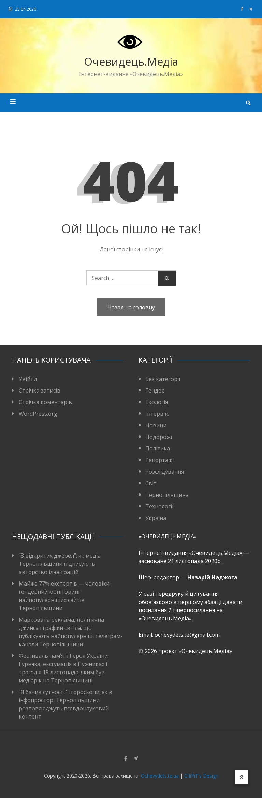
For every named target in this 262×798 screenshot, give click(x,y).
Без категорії (162, 379)
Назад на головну (131, 307)
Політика (157, 448)
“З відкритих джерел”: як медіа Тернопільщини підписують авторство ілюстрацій (60, 564)
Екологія (156, 402)
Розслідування (164, 471)
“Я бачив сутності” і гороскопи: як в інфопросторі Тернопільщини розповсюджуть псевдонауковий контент (65, 704)
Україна (155, 518)
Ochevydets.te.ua (160, 775)
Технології (159, 506)
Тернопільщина (167, 495)
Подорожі (158, 437)
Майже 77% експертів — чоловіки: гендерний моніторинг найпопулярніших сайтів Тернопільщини (65, 596)
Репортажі (159, 460)
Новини (155, 425)
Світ (151, 483)
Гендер (155, 390)
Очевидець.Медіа (131, 61)
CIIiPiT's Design (201, 775)
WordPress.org (38, 413)
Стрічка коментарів (45, 402)
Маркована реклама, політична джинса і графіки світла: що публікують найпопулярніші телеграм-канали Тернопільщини (70, 632)
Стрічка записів (39, 390)
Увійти (28, 379)
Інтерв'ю (157, 413)
